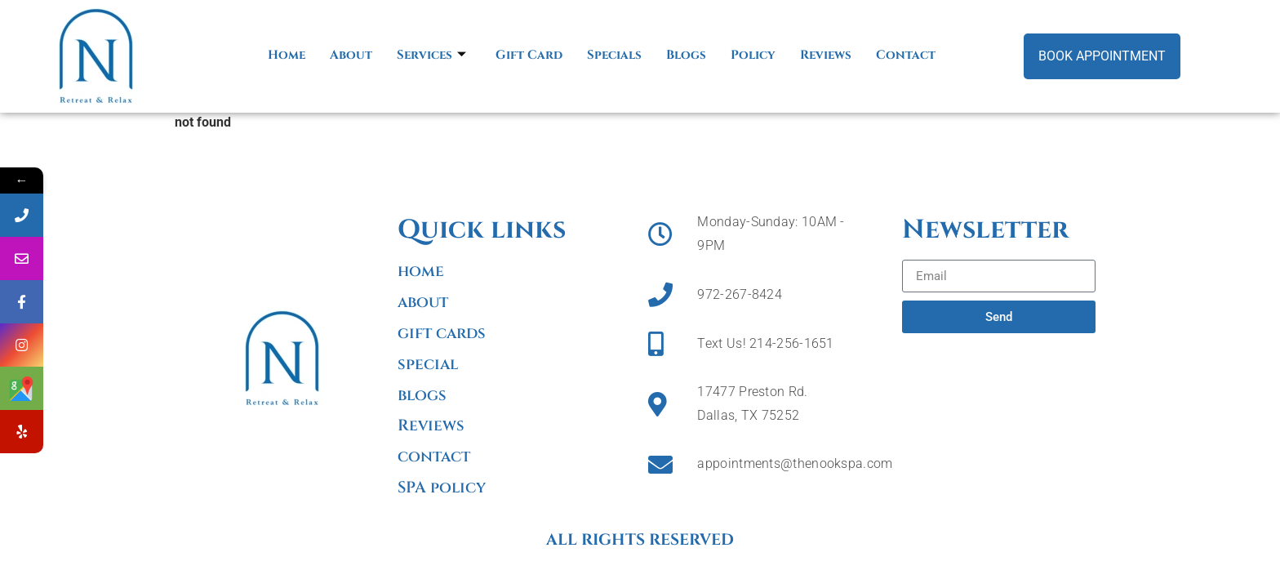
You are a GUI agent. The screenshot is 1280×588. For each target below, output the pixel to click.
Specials (614, 55)
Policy (753, 55)
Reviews (825, 55)
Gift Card (529, 55)
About (351, 55)
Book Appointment (1102, 56)
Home (286, 55)
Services (431, 55)
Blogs (686, 55)
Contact (906, 55)
